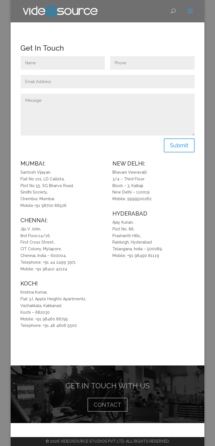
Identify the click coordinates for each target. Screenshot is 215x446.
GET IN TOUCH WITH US (107, 388)
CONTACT (107, 407)
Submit (179, 145)
